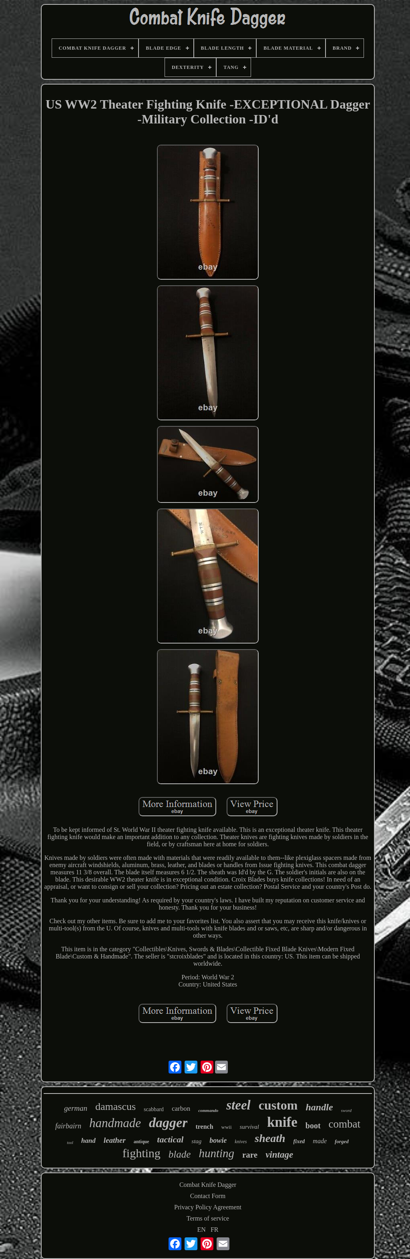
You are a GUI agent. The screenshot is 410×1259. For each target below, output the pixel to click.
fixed (299, 1141)
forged (342, 1141)
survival (249, 1127)
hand (88, 1140)
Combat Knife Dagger (207, 1184)
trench (204, 1126)
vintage (279, 1155)
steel (238, 1105)
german (75, 1108)
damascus (115, 1106)
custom (278, 1105)
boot (313, 1125)
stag (196, 1141)
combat (344, 1124)
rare (249, 1155)
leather (115, 1140)
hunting (216, 1153)
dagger (168, 1122)
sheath (270, 1138)
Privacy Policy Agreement (207, 1207)
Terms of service (208, 1218)
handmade (115, 1123)
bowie (218, 1140)
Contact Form (207, 1195)
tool (70, 1142)
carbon (181, 1108)
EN (201, 1229)
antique (141, 1141)
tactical (170, 1139)
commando (208, 1110)
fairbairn (68, 1126)
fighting (142, 1153)
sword (346, 1110)
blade (180, 1154)
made (320, 1141)
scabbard (154, 1109)
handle (319, 1107)
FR (215, 1229)
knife (282, 1122)
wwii (226, 1127)
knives (241, 1141)
